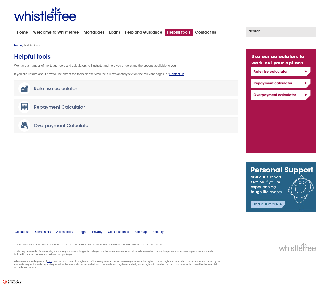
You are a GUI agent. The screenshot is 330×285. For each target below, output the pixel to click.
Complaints (43, 232)
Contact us (176, 74)
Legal (82, 232)
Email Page (313, 233)
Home (18, 45)
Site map (141, 232)
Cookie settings (118, 232)
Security (157, 232)
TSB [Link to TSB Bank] (49, 261)
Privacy (97, 232)
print (303, 233)
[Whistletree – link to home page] (45, 13)
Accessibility (64, 232)
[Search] (278, 31)
